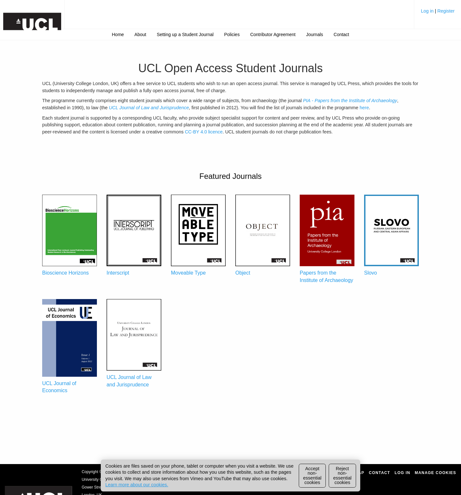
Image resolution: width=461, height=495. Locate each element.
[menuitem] (438, 13)
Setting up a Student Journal (185, 34)
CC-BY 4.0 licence (203, 131)
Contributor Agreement (273, 34)
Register (446, 11)
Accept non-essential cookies (312, 475)
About (140, 34)
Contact (341, 34)
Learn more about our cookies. (136, 484)
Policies (232, 34)
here (364, 107)
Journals (314, 34)
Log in (428, 11)
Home (118, 34)
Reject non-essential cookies (342, 475)
